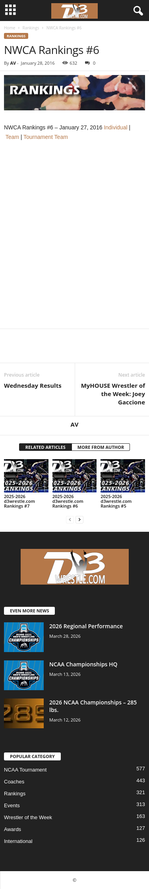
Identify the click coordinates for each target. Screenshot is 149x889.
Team (12, 137)
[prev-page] (70, 519)
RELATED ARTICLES (45, 447)
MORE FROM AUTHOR (100, 447)
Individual (115, 127)
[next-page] (79, 519)
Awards (12, 829)
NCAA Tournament (25, 770)
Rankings (30, 28)
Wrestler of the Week (28, 817)
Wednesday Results (33, 385)
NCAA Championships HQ (83, 664)
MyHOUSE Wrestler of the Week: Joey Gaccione (113, 393)
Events (12, 805)
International (18, 841)
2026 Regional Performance (86, 626)
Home (9, 28)
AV (13, 63)
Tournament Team (45, 137)
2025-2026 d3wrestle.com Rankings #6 (67, 501)
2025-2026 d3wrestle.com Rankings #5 (116, 501)
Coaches (14, 782)
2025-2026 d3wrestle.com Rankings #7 (19, 501)
